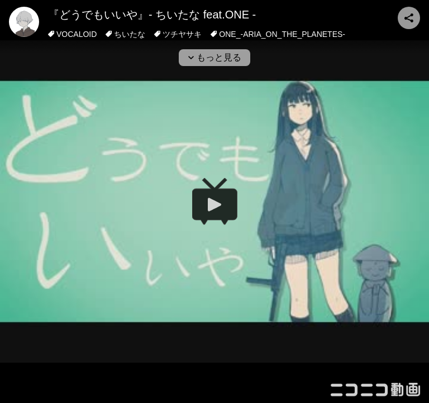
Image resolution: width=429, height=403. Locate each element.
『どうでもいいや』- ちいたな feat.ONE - (152, 14)
